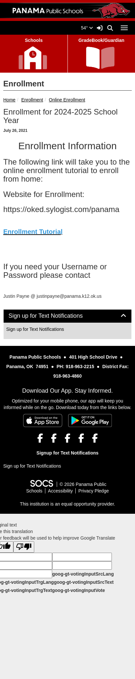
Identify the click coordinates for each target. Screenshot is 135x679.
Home (9, 99)
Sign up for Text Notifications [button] (53, 316)
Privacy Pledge (93, 490)
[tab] (67, 316)
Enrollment (32, 99)
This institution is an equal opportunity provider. (67, 504)
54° (87, 27)
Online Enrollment (67, 99)
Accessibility (60, 490)
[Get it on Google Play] (90, 420)
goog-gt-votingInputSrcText (83, 582)
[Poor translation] (23, 547)
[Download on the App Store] (42, 420)
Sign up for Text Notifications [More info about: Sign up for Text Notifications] (35, 329)
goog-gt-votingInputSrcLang (83, 574)
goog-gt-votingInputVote (78, 590)
